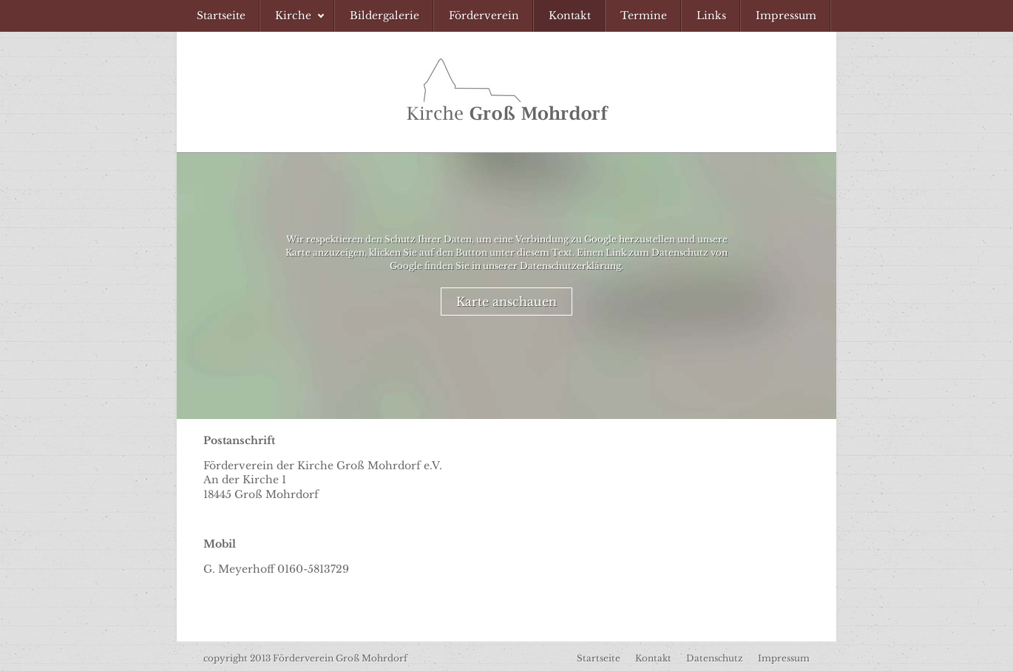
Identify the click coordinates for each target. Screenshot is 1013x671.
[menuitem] (221, 16)
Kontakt (653, 658)
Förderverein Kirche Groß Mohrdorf (507, 92)
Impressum (784, 658)
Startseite (598, 658)
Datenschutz (714, 658)
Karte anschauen (506, 301)
